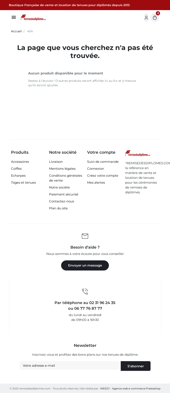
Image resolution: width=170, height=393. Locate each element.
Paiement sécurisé (63, 194)
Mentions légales (62, 169)
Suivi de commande (103, 162)
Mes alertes (96, 182)
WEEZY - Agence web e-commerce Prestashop (130, 388)
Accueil (16, 31)
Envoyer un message (85, 265)
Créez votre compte (102, 176)
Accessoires (20, 162)
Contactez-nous (61, 201)
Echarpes (18, 176)
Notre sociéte (59, 187)
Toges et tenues (23, 182)
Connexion (95, 169)
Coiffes (16, 169)
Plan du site (58, 208)
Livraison (56, 162)
